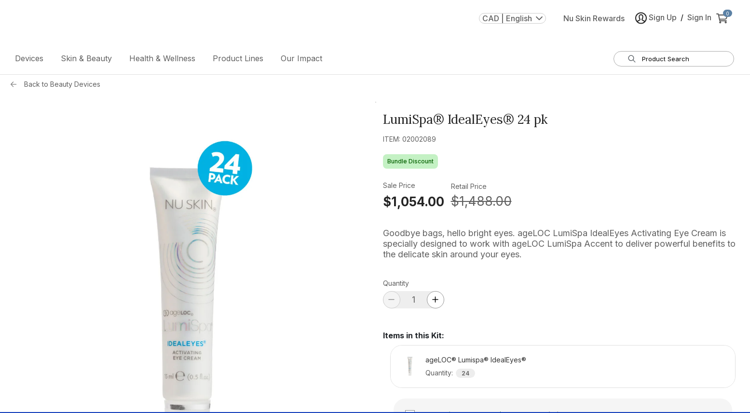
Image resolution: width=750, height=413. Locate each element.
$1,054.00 (413, 203)
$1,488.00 (481, 203)
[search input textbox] (680, 61)
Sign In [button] (699, 22)
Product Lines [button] (238, 60)
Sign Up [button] (656, 23)
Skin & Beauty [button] (86, 60)
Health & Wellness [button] (162, 60)
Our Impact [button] (301, 60)
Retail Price (469, 188)
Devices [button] (29, 60)
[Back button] (16, 86)
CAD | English (512, 23)
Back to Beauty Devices (62, 86)
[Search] (632, 60)
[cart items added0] (724, 23)
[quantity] (414, 301)
